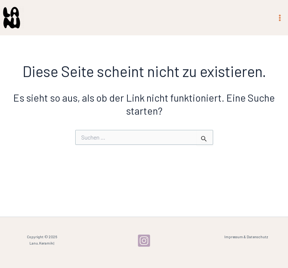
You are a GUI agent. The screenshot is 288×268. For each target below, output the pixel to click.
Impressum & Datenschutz (246, 236)
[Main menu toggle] (280, 18)
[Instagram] (144, 241)
